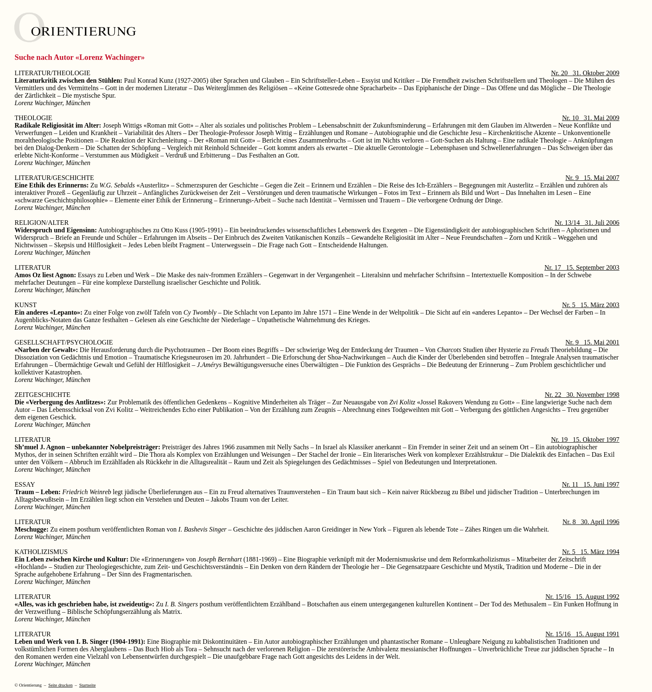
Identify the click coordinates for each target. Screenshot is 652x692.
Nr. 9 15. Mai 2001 (593, 342)
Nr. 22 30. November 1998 (582, 394)
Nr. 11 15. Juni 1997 (591, 484)
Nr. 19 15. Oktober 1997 (585, 439)
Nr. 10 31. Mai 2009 (591, 117)
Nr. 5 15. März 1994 (591, 551)
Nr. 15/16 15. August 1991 (583, 634)
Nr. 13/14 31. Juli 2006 (587, 222)
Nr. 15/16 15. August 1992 (583, 596)
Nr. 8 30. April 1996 (591, 521)
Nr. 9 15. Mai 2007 (593, 177)
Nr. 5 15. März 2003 (591, 304)
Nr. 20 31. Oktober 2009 (585, 72)
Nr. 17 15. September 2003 (581, 267)
